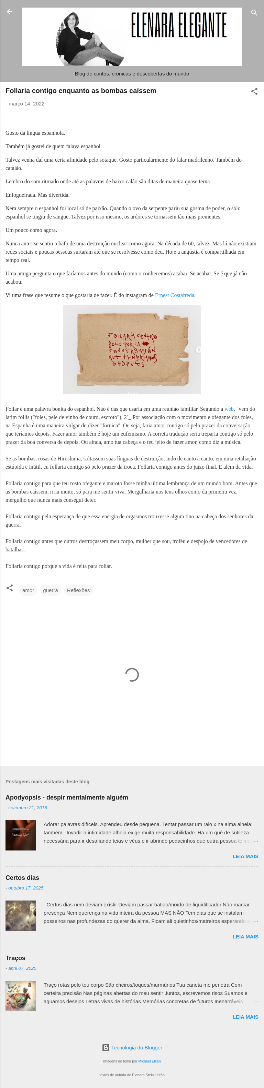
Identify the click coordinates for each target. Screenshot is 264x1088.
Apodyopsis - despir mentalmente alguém (67, 797)
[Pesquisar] (254, 13)
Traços (15, 958)
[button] (254, 92)
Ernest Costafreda (174, 295)
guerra (50, 590)
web (229, 409)
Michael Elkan (149, 1061)
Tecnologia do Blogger (132, 1047)
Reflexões (78, 590)
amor (28, 590)
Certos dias (22, 877)
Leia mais (245, 856)
